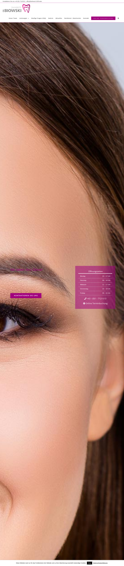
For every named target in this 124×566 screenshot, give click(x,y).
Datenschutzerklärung (100, 563)
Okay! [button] (89, 563)
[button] (118, 18)
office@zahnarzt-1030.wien (34, 1)
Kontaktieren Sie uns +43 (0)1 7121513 (14, 1)
